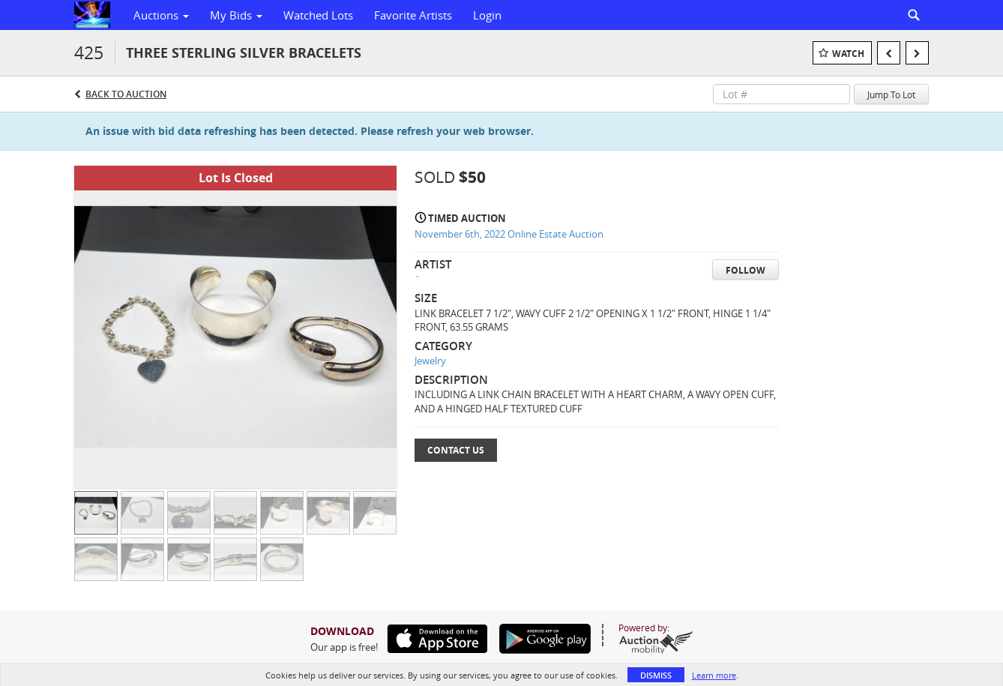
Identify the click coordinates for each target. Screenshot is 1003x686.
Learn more (714, 675)
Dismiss (656, 675)
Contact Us (455, 450)
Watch (848, 53)
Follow (745, 270)
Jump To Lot (891, 94)
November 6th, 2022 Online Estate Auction (509, 234)
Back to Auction (125, 94)
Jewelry (430, 360)
